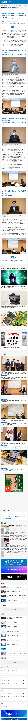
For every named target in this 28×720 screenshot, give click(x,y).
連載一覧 (14, 662)
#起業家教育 (8, 518)
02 (6, 670)
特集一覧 (14, 609)
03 (8, 670)
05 (12, 670)
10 (21, 673)
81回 (9, 11)
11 (23, 673)
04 (10, 670)
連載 (9, 5)
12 (25, 673)
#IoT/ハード (7, 514)
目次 (4, 11)
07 (16, 670)
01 (4, 670)
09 (19, 673)
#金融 (18, 514)
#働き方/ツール (17, 516)
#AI (3, 514)
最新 (24, 11)
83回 (19, 11)
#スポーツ (4, 516)
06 (14, 670)
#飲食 (3, 518)
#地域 (21, 514)
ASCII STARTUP (4, 5)
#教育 (23, 516)
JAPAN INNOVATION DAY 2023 (17, 5)
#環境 (9, 516)
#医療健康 (13, 514)
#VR (12, 516)
